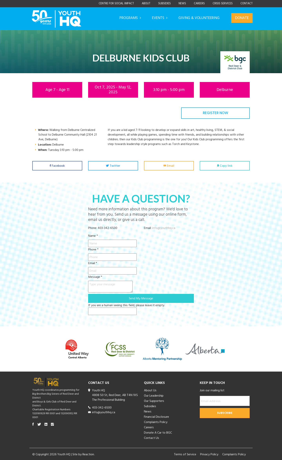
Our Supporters (154, 400)
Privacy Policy (209, 453)
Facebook (57, 165)
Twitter (113, 165)
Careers (199, 3)
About (146, 3)
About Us (150, 389)
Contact (246, 3)
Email (169, 165)
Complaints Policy (155, 421)
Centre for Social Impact (116, 3)
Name (93, 235)
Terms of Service (185, 453)
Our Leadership (154, 395)
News (182, 3)
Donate (242, 18)
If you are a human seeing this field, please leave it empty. (126, 308)
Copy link (224, 165)
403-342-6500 (102, 407)
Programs (129, 18)
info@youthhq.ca (163, 227)
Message (95, 276)
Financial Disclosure (156, 416)
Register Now (215, 113)
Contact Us (151, 437)
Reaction (88, 453)
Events (158, 18)
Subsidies (164, 3)
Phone (93, 249)
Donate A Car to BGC (158, 432)
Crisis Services (223, 3)
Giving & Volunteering (199, 18)
